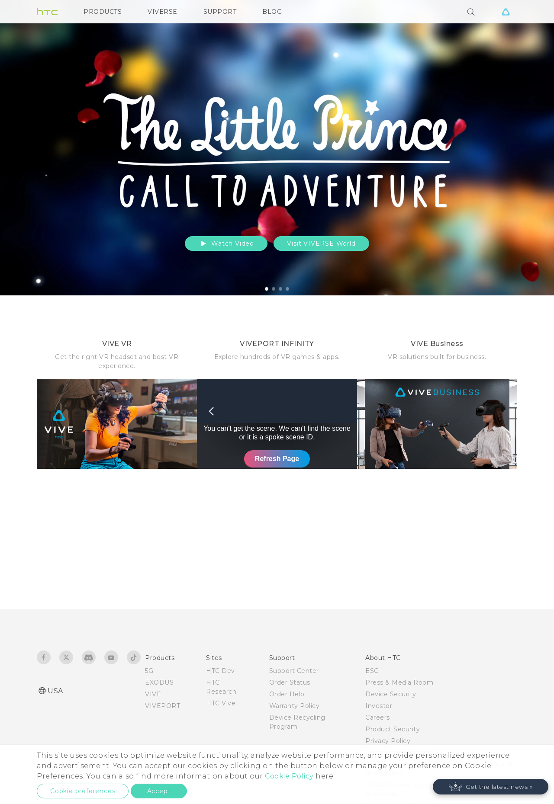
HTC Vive (220, 703)
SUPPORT (220, 12)
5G (149, 671)
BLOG (272, 12)
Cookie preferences (82, 791)
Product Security (392, 729)
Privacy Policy (387, 741)
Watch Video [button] (226, 243)
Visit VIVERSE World (321, 243)
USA (55, 691)
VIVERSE (162, 12)
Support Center (294, 671)
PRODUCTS (103, 12)
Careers (377, 717)
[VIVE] (505, 11)
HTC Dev (220, 671)
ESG (372, 671)
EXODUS (159, 682)
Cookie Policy (289, 776)
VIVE (153, 694)
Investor (378, 706)
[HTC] (47, 11)
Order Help (287, 694)
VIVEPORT (162, 706)
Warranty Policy (294, 706)
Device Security (390, 694)
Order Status (289, 682)
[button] (491, 786)
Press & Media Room (399, 682)
